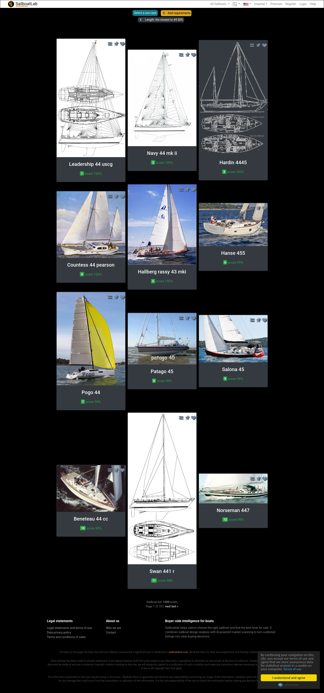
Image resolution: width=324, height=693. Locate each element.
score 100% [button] (91, 173)
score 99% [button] (233, 262)
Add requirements (179, 13)
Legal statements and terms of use (69, 628)
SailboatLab (22, 4)
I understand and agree (288, 678)
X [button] (164, 13)
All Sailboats (218, 4)
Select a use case (145, 13)
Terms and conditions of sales (66, 637)
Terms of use (292, 669)
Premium (276, 4)
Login (303, 4)
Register (290, 4)
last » (174, 606)
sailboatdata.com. (178, 652)
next (168, 606)
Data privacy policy (59, 632)
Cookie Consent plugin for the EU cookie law (288, 685)
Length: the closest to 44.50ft (164, 19)
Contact (111, 632)
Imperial (259, 4)
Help (313, 4)
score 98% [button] (91, 528)
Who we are (113, 628)
